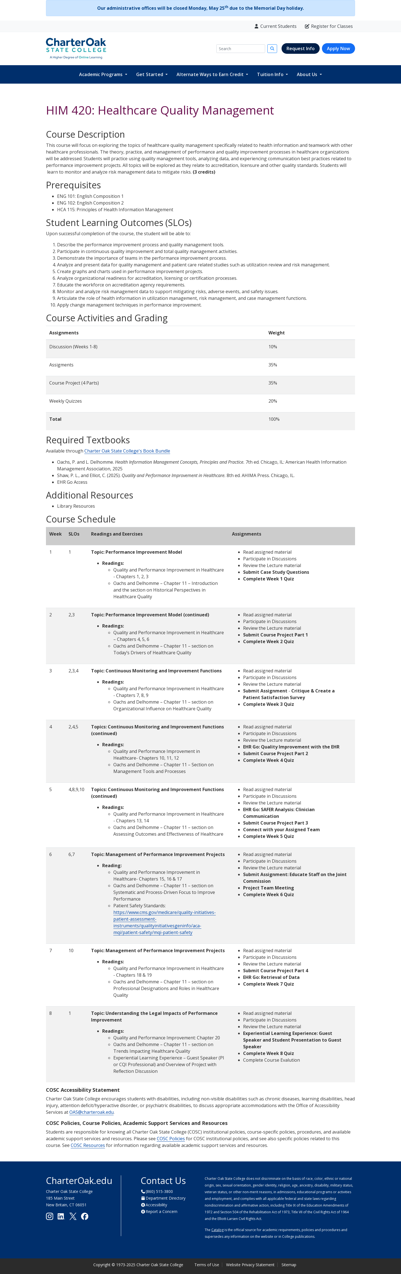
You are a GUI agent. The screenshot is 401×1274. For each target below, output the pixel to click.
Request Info (301, 48)
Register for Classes (328, 26)
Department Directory (165, 1198)
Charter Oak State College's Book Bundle (127, 451)
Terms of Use (206, 1264)
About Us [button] (308, 74)
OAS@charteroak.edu (91, 1112)
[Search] (240, 48)
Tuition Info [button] (271, 74)
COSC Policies (171, 1139)
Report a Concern (161, 1211)
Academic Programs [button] (101, 74)
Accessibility (156, 1204)
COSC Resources (88, 1145)
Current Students (275, 26)
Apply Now (338, 48)
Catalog (217, 1229)
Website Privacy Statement (250, 1264)
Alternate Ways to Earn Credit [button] (211, 74)
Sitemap (289, 1264)
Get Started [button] (150, 74)
